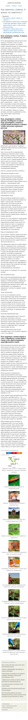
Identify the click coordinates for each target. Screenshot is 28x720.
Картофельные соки (14, 450)
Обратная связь (5, 709)
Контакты (3, 705)
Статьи (20, 5)
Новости (14, 5)
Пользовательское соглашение (11, 705)
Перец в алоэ (7, 450)
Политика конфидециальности (7, 707)
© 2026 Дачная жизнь (6, 703)
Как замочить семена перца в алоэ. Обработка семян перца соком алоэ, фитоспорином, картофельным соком (13, 30)
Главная (8, 5)
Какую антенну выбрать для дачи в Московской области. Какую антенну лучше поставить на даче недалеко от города (14, 694)
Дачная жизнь (14, 3)
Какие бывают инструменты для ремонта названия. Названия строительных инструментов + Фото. (13, 675)
